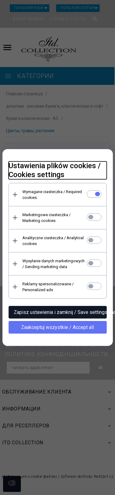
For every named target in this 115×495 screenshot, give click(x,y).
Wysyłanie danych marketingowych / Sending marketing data (53, 264)
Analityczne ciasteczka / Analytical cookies (53, 241)
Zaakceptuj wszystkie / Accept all (57, 327)
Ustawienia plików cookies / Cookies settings (55, 170)
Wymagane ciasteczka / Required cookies (52, 194)
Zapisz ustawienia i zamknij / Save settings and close (60, 312)
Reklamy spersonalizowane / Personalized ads (48, 287)
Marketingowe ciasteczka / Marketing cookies (46, 217)
